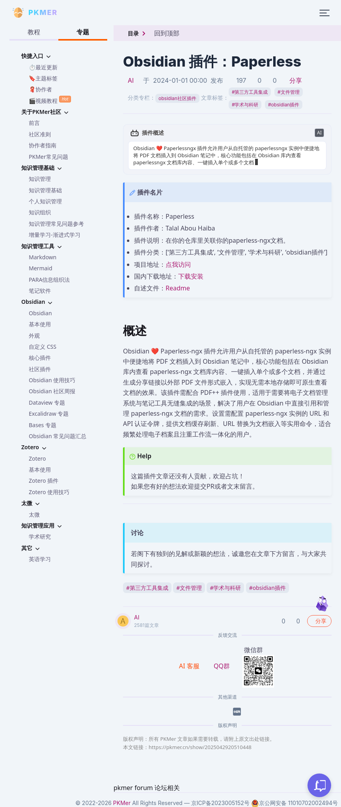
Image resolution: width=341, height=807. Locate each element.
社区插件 (40, 369)
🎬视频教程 (50, 100)
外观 (34, 335)
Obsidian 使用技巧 (52, 380)
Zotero (37, 458)
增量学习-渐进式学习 (54, 234)
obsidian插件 (283, 105)
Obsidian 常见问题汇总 (57, 436)
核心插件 (40, 357)
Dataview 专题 (47, 402)
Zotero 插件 (43, 480)
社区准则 (40, 134)
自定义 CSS (42, 346)
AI (131, 80)
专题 (82, 32)
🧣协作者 (40, 89)
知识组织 (40, 212)
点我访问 (178, 264)
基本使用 (40, 324)
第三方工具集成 (250, 92)
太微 (34, 514)
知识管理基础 (45, 190)
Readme (178, 288)
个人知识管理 (45, 201)
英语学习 (40, 559)
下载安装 (190, 276)
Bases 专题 (42, 425)
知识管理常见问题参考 (56, 223)
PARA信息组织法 (49, 279)
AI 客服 (190, 666)
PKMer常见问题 (48, 156)
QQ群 (222, 666)
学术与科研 (245, 105)
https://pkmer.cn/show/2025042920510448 (200, 747)
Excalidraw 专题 (49, 413)
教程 (34, 32)
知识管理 (40, 178)
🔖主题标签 (43, 78)
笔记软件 (40, 290)
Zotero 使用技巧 (49, 492)
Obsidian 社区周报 (52, 391)
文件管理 (289, 92)
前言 (34, 122)
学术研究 (40, 536)
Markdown (42, 257)
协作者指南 (42, 145)
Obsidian (40, 313)
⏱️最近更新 (43, 67)
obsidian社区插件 (177, 98)
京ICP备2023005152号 (220, 803)
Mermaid (40, 268)
